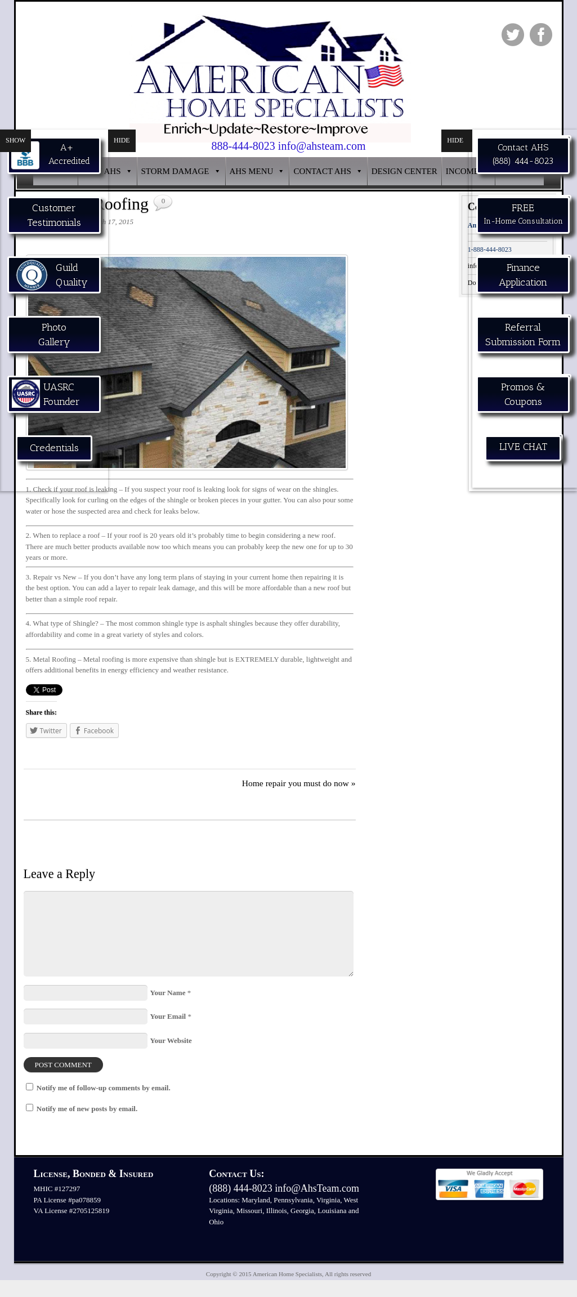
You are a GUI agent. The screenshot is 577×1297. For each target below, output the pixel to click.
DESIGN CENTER (404, 171)
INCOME (462, 171)
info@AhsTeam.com (317, 1188)
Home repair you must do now (299, 783)
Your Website (171, 1040)
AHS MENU (252, 171)
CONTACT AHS (322, 171)
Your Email (168, 1016)
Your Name (168, 992)
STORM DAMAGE (175, 171)
